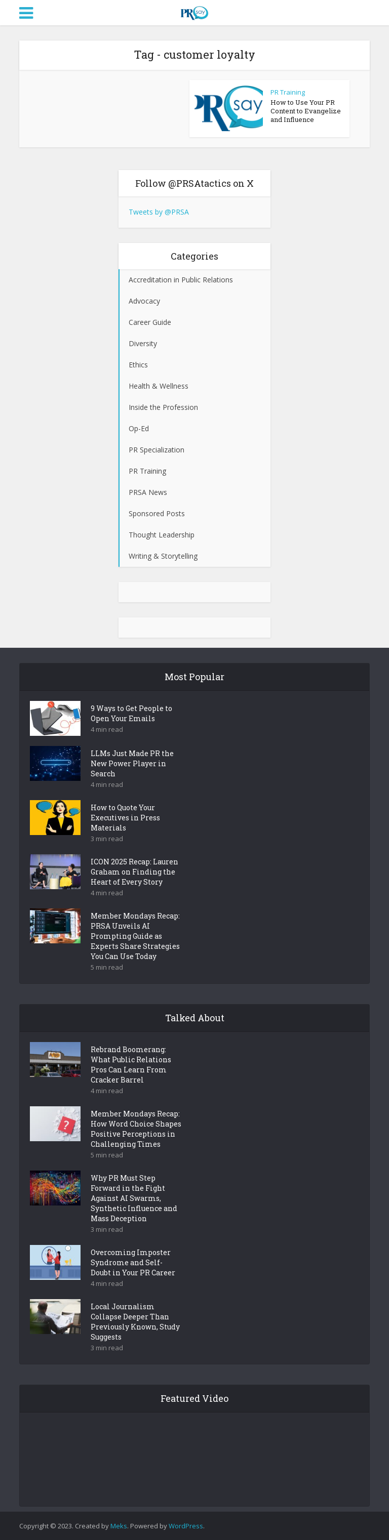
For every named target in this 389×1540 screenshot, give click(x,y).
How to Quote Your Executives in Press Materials (125, 818)
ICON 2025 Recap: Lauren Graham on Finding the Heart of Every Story (134, 872)
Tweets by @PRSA (159, 212)
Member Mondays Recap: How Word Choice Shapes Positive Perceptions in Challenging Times (136, 1129)
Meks (118, 1525)
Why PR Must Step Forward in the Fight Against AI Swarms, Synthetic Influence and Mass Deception (134, 1198)
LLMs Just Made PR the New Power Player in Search (132, 763)
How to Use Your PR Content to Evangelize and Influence (305, 111)
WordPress (186, 1525)
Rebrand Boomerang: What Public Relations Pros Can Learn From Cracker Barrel (131, 1065)
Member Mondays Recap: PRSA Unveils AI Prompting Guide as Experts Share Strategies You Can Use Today (135, 936)
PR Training (287, 92)
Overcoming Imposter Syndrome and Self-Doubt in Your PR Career (133, 1262)
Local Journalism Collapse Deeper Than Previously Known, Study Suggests (135, 1322)
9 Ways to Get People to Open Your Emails (131, 713)
